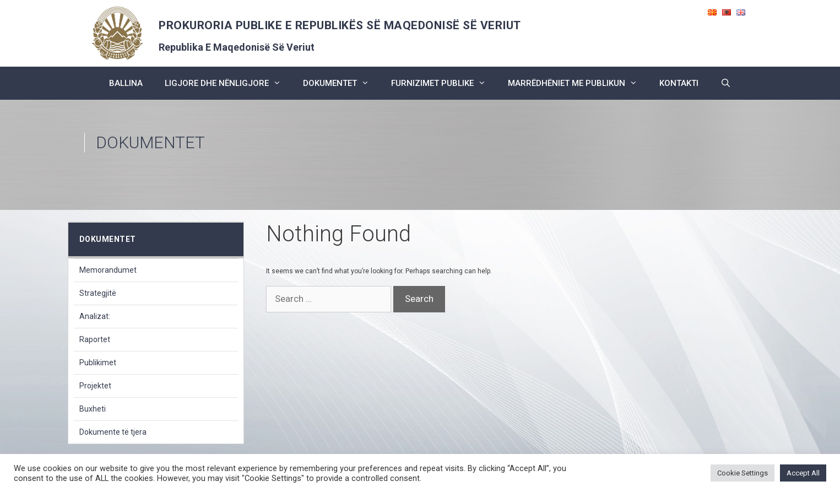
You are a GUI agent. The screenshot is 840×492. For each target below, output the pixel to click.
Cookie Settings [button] (742, 473)
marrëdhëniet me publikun (578, 83)
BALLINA (126, 83)
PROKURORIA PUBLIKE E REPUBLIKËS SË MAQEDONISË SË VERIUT (340, 25)
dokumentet (341, 83)
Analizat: (94, 316)
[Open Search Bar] (725, 83)
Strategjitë (97, 293)
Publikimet (97, 362)
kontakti (678, 83)
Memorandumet (108, 270)
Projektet (95, 385)
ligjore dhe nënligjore (228, 83)
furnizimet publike (444, 83)
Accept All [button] (803, 473)
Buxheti (92, 408)
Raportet (94, 339)
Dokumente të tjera (113, 432)
